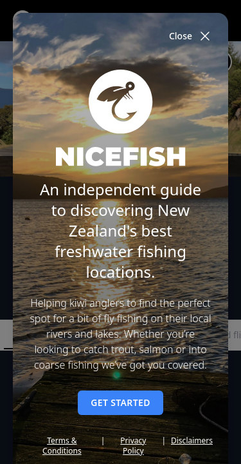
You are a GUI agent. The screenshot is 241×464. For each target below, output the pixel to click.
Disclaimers (192, 441)
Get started (120, 402)
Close (191, 36)
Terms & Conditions (62, 446)
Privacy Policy (133, 446)
